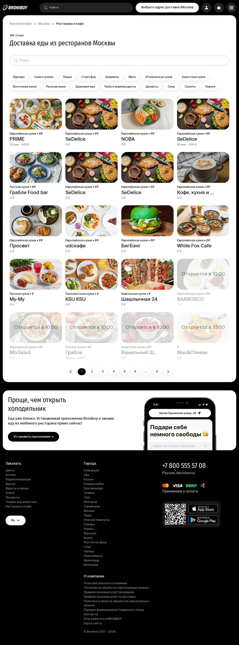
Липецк (89, 551)
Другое (10, 484)
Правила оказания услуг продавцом (109, 592)
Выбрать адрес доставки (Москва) (167, 7)
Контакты (91, 614)
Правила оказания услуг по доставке (110, 597)
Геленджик (91, 470)
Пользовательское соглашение (105, 583)
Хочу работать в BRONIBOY (103, 619)
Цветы (10, 470)
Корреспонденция (18, 479)
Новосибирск (93, 556)
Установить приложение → (33, 436)
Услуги (10, 493)
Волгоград (91, 565)
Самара (89, 524)
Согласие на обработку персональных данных (116, 588)
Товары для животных (21, 502)
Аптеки (11, 475)
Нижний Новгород (97, 520)
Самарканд (92, 506)
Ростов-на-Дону (95, 542)
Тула (87, 497)
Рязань (89, 529)
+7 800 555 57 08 (184, 465)
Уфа (86, 475)
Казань (89, 479)
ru (15, 520)
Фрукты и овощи (17, 488)
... (146, 371)
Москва (44, 23)
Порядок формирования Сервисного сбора (114, 610)
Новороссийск (94, 484)
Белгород (90, 502)
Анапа (88, 538)
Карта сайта (93, 623)
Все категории (21, 23)
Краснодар (91, 560)
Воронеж (90, 533)
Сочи (87, 547)
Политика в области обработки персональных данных (116, 603)
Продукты (13, 497)
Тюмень (89, 493)
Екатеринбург (93, 488)
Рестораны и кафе (18, 506)
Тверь (88, 515)
